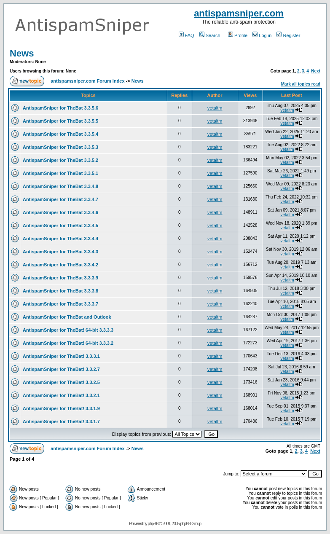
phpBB (153, 523)
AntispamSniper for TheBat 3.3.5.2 (60, 160)
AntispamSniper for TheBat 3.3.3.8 (60, 290)
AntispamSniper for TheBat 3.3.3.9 (60, 277)
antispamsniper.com (239, 13)
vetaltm (214, 107)
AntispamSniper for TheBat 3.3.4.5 (60, 225)
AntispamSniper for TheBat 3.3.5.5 (60, 120)
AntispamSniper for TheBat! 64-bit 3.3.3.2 (68, 343)
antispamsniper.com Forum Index (87, 80)
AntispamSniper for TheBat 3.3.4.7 (60, 199)
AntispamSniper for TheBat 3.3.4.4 (60, 238)
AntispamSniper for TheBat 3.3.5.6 (60, 107)
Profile (237, 35)
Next (315, 71)
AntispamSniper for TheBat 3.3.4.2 (60, 264)
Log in (261, 35)
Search (209, 35)
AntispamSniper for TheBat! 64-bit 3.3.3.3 (68, 330)
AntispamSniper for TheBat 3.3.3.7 (60, 303)
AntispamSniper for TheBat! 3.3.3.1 (61, 356)
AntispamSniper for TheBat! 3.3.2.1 (61, 395)
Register (288, 35)
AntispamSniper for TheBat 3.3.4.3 (60, 251)
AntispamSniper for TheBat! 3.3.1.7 (61, 421)
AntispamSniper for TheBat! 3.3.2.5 (61, 382)
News (22, 53)
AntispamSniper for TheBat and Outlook (67, 316)
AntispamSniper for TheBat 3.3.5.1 (60, 173)
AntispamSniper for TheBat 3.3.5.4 (60, 134)
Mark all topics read (300, 84)
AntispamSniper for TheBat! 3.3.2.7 (61, 369)
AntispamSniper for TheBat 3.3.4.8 (60, 186)
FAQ (186, 35)
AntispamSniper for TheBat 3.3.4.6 (60, 212)
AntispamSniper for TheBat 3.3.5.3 (60, 147)
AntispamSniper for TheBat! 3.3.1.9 (61, 408)
